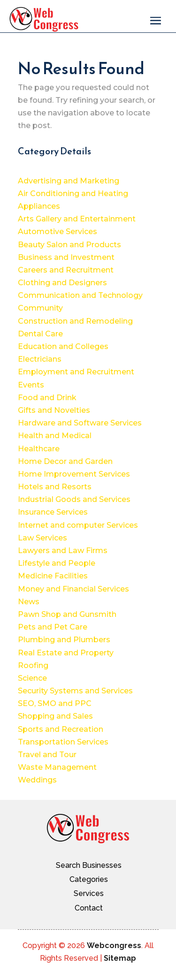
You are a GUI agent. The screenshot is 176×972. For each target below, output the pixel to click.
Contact (89, 908)
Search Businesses (89, 865)
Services (89, 893)
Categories (88, 879)
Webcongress (114, 945)
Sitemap (120, 958)
